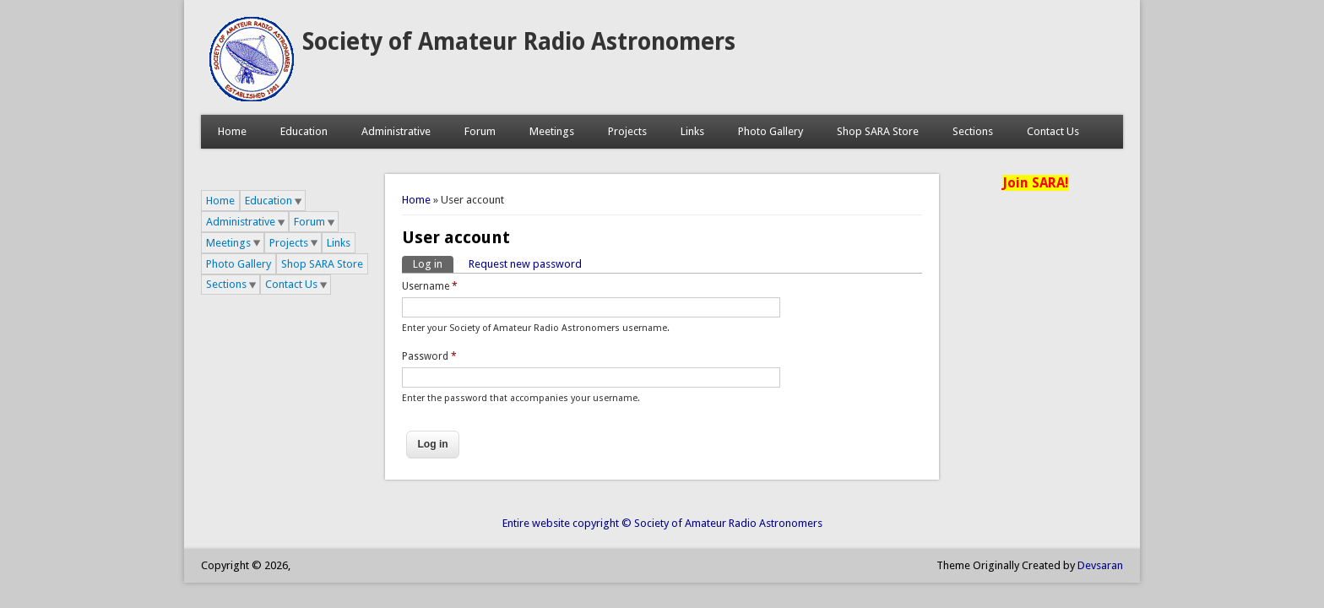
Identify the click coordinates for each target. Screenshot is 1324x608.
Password (429, 356)
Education (304, 131)
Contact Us (1053, 131)
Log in (433, 263)
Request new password (525, 264)
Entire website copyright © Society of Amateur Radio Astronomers (662, 523)
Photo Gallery (770, 131)
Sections (972, 131)
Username (430, 286)
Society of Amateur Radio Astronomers (518, 42)
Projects (627, 131)
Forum (480, 131)
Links (692, 131)
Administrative (396, 131)
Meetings (551, 131)
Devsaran (1100, 565)
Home (232, 131)
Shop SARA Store (878, 131)
